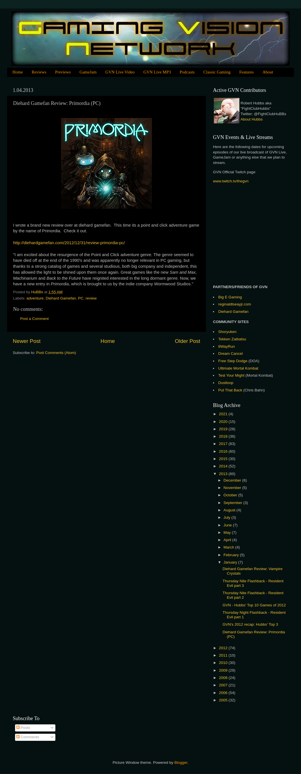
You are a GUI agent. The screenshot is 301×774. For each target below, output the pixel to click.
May (227, 532)
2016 (224, 451)
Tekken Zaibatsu (232, 339)
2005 (224, 700)
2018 (224, 436)
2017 (224, 444)
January (230, 562)
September (233, 503)
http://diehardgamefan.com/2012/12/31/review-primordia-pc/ (69, 243)
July (227, 517)
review (91, 298)
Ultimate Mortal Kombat (238, 368)
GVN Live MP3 (157, 72)
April (227, 540)
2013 (224, 474)
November (232, 488)
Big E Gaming (230, 297)
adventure (34, 298)
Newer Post (27, 341)
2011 (224, 655)
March (229, 547)
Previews (63, 72)
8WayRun (226, 346)
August (230, 510)
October (230, 495)
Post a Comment (34, 319)
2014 (224, 466)
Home (17, 72)
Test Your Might (231, 375)
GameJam (88, 72)
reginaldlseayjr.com (234, 304)
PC (80, 298)
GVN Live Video (120, 72)
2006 (224, 693)
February (231, 555)
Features (246, 72)
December (232, 480)
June (228, 525)
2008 (224, 678)
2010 (224, 663)
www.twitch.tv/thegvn (230, 181)
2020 (224, 421)
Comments (27, 737)
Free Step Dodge (233, 361)
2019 (224, 429)
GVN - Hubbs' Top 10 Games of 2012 (254, 605)
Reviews (39, 72)
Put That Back (230, 390)
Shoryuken (227, 332)
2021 (224, 414)
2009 (224, 670)
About (267, 72)
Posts (23, 728)
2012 (224, 648)
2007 (224, 685)
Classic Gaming (216, 72)
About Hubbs (252, 119)
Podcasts (187, 72)
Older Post (187, 341)
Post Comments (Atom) (56, 353)
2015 (224, 459)
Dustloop (225, 383)
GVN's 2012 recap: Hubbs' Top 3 (250, 624)
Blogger (180, 762)
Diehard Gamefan (61, 298)
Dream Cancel (230, 353)
